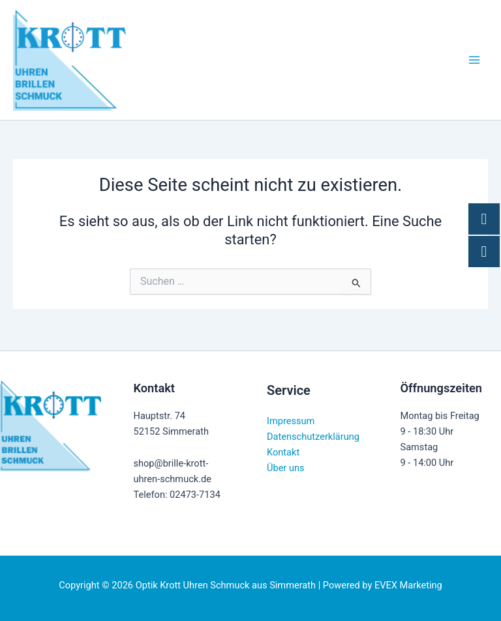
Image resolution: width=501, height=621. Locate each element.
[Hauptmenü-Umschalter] (474, 62)
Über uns (286, 468)
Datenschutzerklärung (313, 436)
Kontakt (283, 452)
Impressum (290, 421)
